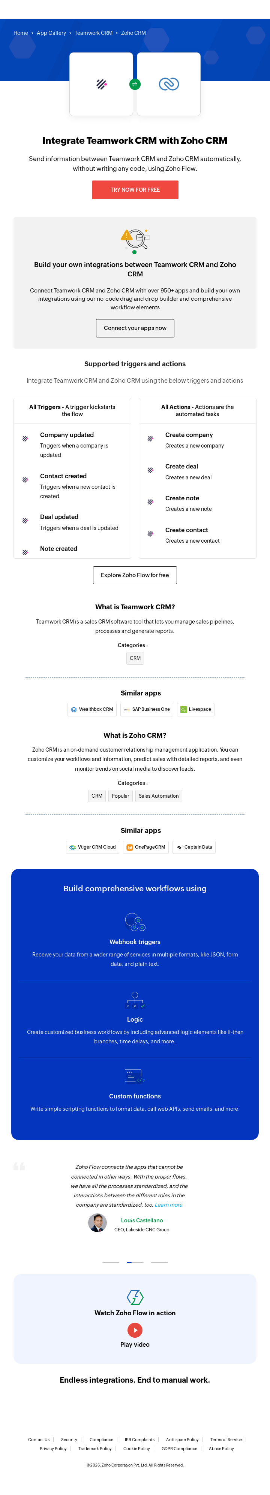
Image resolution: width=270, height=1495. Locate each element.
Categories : (133, 645)
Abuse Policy (221, 1448)
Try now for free (135, 190)
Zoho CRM (133, 33)
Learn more (168, 1205)
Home (21, 33)
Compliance (101, 1439)
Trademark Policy (95, 1448)
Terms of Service (226, 1439)
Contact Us (39, 1439)
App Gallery (51, 33)
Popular (120, 796)
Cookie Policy (136, 1448)
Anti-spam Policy (182, 1439)
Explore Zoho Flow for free (135, 575)
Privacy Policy (53, 1448)
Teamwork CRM (93, 33)
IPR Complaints (139, 1439)
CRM (135, 658)
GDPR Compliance (179, 1448)
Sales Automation (159, 796)
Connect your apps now (135, 328)
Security (69, 1439)
